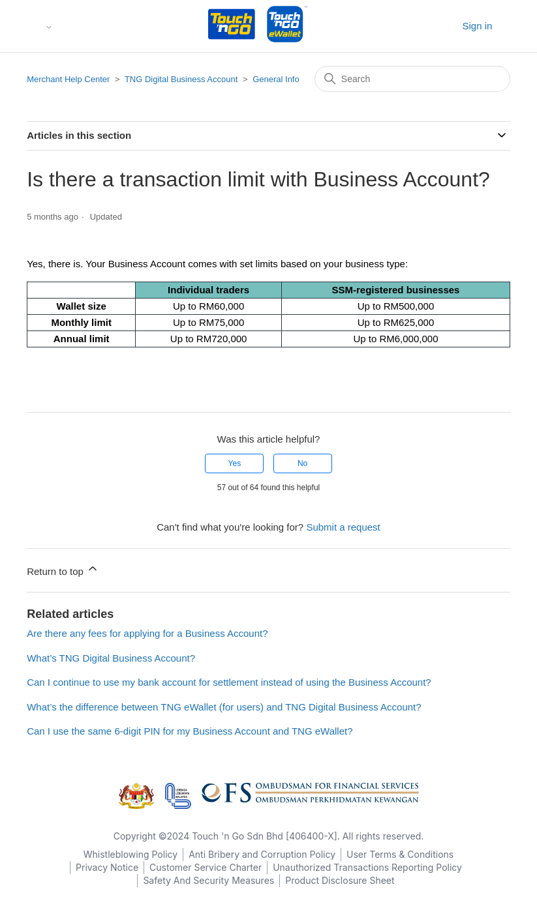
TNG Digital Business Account (181, 79)
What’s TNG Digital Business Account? (111, 658)
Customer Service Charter (205, 867)
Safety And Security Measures (208, 880)
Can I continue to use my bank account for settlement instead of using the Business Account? (229, 682)
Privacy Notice (107, 867)
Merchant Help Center (68, 79)
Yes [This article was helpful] (234, 463)
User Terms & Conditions (399, 854)
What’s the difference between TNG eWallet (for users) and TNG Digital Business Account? (224, 706)
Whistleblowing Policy (130, 854)
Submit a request (343, 527)
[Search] (412, 79)
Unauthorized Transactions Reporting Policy (367, 867)
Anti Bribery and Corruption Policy (262, 854)
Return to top (63, 569)
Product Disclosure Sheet (339, 880)
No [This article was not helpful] (302, 463)
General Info (276, 79)
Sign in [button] (477, 25)
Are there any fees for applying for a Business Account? (147, 633)
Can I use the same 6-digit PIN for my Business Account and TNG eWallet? (189, 731)
